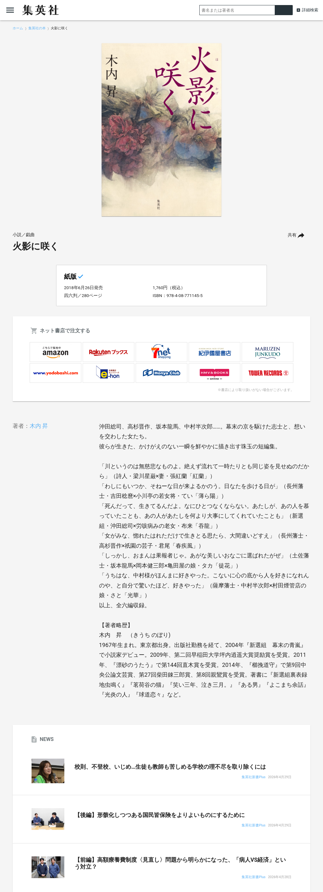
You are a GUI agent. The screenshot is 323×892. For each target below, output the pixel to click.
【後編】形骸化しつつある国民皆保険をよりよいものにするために (159, 815)
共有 (292, 235)
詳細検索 (310, 10)
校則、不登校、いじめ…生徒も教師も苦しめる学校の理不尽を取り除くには (170, 767)
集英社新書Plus (253, 777)
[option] (161, 130)
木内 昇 (39, 426)
